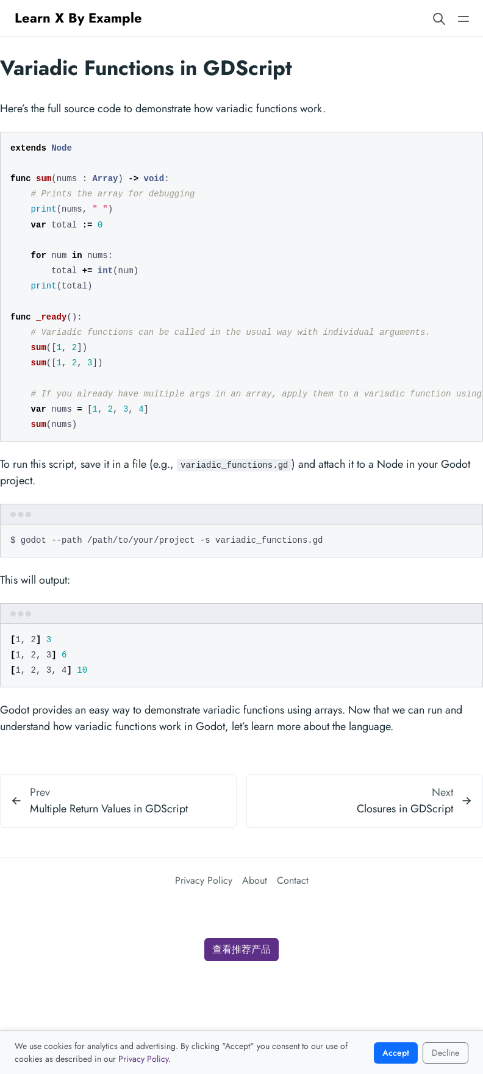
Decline (445, 1053)
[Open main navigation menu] (463, 17)
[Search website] (439, 17)
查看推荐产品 (241, 949)
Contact (293, 880)
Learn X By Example (78, 17)
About (254, 880)
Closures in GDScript (405, 809)
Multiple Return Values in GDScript (109, 809)
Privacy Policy (203, 880)
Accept (395, 1053)
